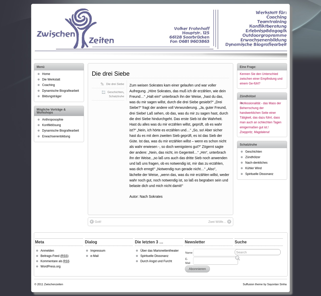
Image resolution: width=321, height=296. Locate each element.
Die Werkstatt (51, 79)
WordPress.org (51, 266)
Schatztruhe (116, 96)
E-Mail (187, 260)
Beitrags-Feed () (54, 256)
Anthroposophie (52, 119)
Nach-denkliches (256, 162)
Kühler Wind (253, 168)
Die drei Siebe (111, 73)
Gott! (95, 222)
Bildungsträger (51, 96)
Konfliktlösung (51, 125)
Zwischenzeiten (53, 284)
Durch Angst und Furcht (156, 261)
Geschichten (115, 91)
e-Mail (95, 256)
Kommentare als (55, 261)
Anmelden (47, 250)
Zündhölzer (252, 157)
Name (189, 252)
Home (46, 74)
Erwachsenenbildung (56, 136)
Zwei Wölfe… (219, 222)
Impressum (98, 250)
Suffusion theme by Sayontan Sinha (265, 284)
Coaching (48, 85)
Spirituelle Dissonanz (259, 174)
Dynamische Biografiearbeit (60, 90)
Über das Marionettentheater (159, 250)
